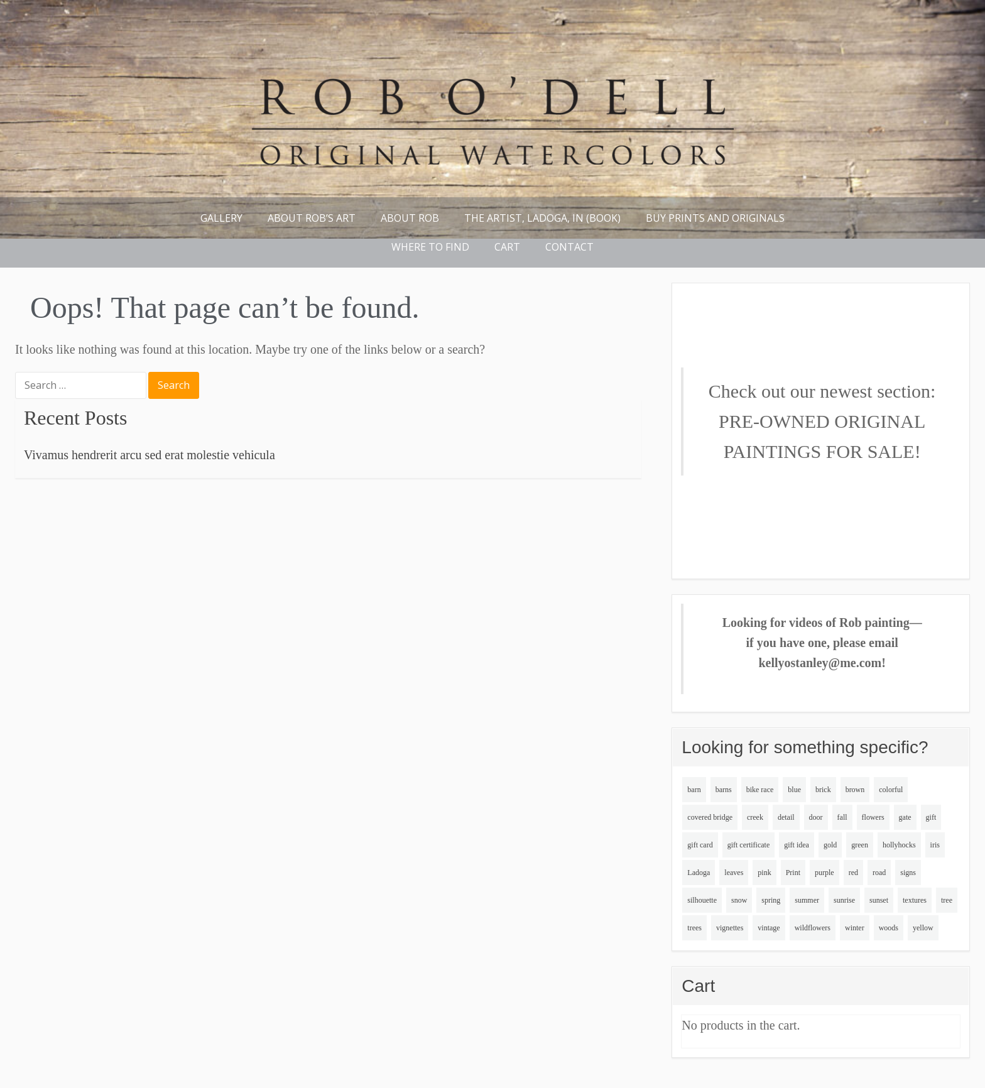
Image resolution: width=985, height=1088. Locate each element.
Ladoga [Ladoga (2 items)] (698, 872)
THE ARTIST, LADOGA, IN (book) (542, 218)
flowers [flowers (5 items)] (873, 817)
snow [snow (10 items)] (739, 900)
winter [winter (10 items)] (854, 927)
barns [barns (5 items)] (724, 789)
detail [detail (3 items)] (786, 817)
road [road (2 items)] (879, 872)
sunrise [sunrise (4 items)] (844, 900)
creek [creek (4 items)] (755, 817)
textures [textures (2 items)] (915, 900)
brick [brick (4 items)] (823, 789)
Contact (569, 247)
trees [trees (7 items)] (694, 927)
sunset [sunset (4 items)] (878, 900)
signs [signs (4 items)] (908, 872)
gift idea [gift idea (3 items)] (796, 844)
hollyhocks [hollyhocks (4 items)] (899, 844)
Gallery (221, 218)
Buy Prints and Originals (715, 218)
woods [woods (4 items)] (888, 927)
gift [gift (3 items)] (931, 817)
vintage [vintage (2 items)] (769, 927)
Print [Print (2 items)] (793, 872)
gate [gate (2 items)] (905, 817)
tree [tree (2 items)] (946, 900)
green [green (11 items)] (859, 844)
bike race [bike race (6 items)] (760, 789)
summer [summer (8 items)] (807, 900)
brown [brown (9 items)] (855, 789)
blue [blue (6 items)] (794, 789)
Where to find (430, 247)
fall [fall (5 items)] (842, 817)
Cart (507, 247)
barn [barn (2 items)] (693, 789)
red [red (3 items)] (853, 872)
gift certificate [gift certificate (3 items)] (748, 844)
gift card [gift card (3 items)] (699, 844)
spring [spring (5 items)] (770, 900)
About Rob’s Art (312, 218)
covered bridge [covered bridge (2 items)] (709, 817)
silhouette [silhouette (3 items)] (702, 900)
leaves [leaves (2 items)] (733, 872)
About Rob (410, 218)
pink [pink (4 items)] (764, 872)
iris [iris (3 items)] (935, 844)
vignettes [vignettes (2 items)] (729, 927)
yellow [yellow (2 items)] (923, 927)
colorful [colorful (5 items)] (891, 789)
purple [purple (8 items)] (824, 872)
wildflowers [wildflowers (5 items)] (812, 927)
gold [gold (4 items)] (830, 844)
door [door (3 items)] (816, 817)
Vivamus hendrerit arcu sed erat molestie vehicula (149, 455)
